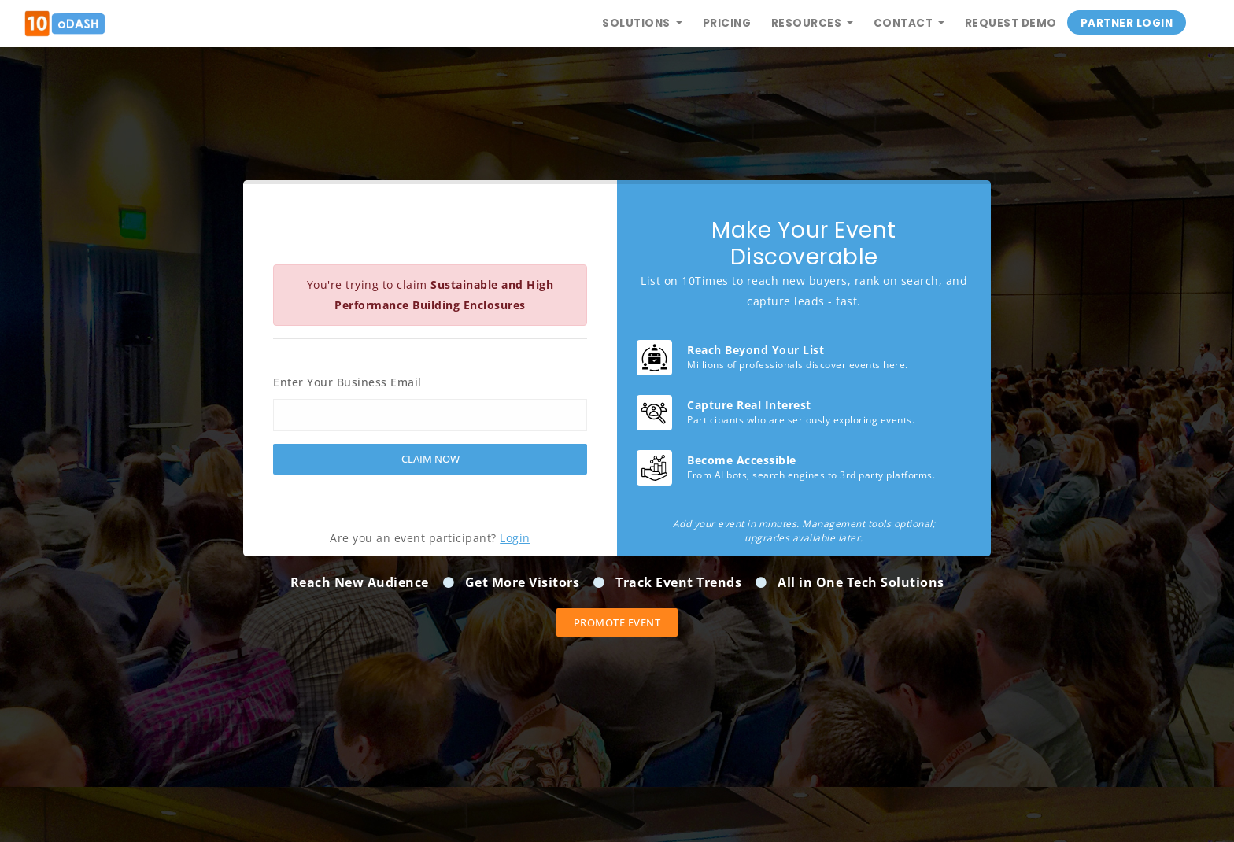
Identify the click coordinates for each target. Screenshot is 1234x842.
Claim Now (430, 459)
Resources (807, 23)
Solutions (637, 23)
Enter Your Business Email (347, 382)
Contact (905, 23)
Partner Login (1127, 23)
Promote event (617, 622)
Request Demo (1011, 23)
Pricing (727, 23)
